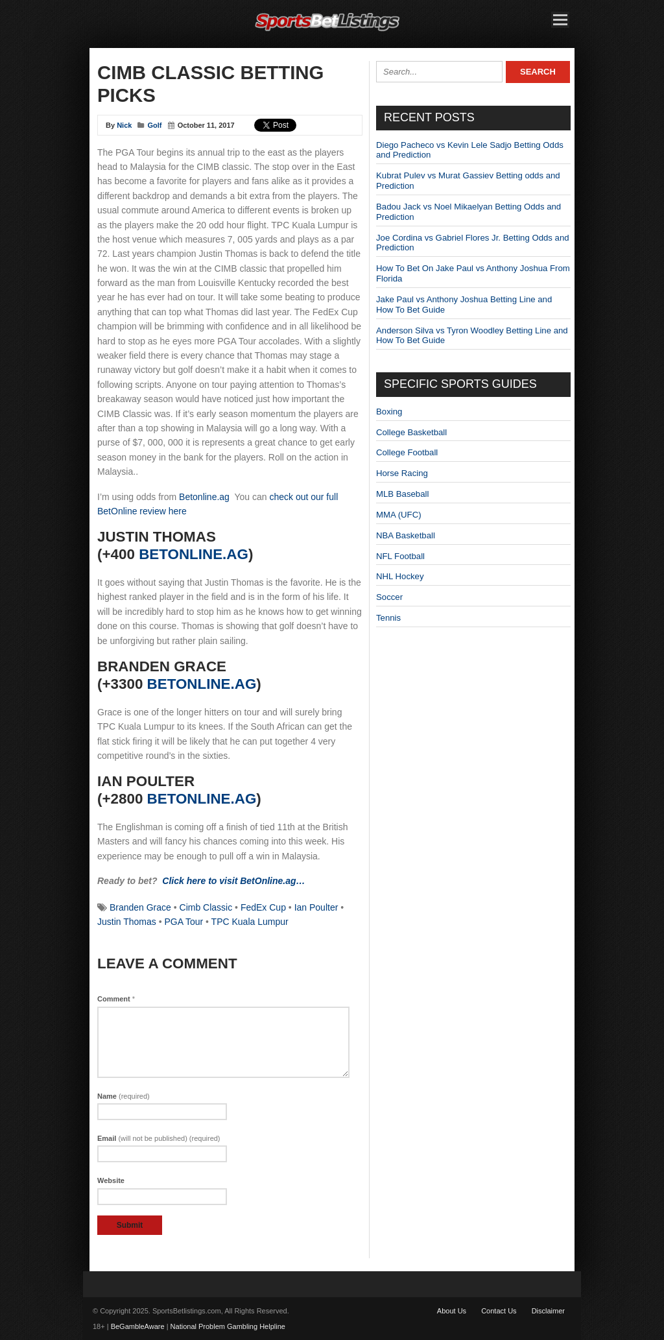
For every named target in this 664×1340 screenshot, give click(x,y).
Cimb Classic (206, 907)
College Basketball (411, 432)
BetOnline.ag (193, 554)
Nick (124, 125)
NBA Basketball (405, 535)
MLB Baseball (402, 494)
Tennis (388, 618)
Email (158, 1138)
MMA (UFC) (398, 515)
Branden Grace (140, 907)
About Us (451, 1311)
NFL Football (400, 556)
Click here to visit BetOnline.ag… (233, 881)
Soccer (389, 597)
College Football (407, 452)
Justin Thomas (126, 921)
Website (110, 1180)
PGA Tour (183, 921)
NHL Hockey (400, 576)
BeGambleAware (138, 1326)
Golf (155, 125)
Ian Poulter (316, 907)
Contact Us (498, 1311)
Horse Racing (402, 473)
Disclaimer (548, 1311)
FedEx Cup (263, 907)
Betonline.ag (204, 497)
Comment (116, 999)
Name (123, 1096)
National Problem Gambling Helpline (228, 1326)
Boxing (389, 411)
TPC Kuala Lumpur (250, 921)
